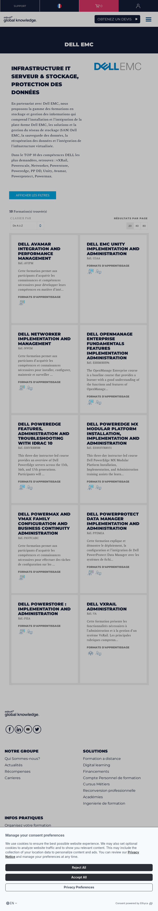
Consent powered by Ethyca (134, 903)
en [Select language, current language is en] (12, 903)
